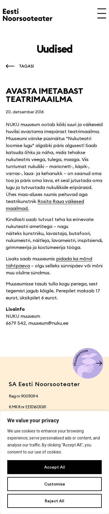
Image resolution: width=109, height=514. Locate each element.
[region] (54, 462)
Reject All (54, 501)
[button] (18, 66)
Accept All (54, 467)
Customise (54, 484)
